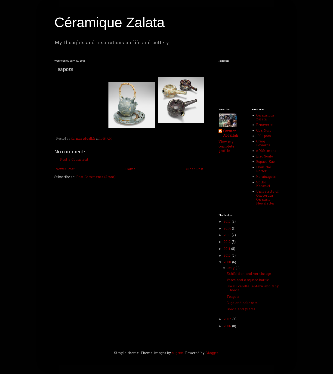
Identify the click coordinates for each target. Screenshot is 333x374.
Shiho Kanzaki (263, 184)
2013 (228, 235)
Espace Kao (265, 162)
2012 (228, 242)
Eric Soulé (264, 156)
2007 (228, 319)
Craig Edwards (263, 143)
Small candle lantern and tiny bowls (253, 288)
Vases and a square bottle (248, 280)
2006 (228, 326)
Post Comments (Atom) (96, 177)
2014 (228, 228)
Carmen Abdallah (230, 133)
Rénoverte (264, 125)
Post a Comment (74, 159)
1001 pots (263, 136)
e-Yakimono (266, 151)
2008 (228, 262)
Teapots (233, 297)
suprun (177, 353)
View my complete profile (226, 147)
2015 (228, 221)
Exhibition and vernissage (249, 274)
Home (130, 169)
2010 (228, 255)
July (231, 268)
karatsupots (266, 177)
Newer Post (65, 169)
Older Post (195, 169)
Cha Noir (263, 130)
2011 (227, 249)
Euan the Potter (263, 169)
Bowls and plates (241, 309)
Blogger (212, 353)
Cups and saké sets (242, 303)
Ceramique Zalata (265, 117)
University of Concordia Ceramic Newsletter (267, 197)
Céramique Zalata (109, 22)
